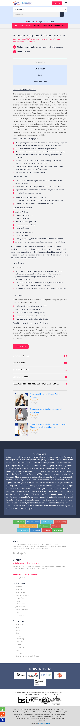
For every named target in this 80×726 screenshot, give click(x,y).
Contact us (49, 21)
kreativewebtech (44, 723)
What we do (20, 589)
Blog (17, 627)
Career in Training (60, 522)
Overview (19, 587)
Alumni (18, 612)
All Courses (25, 26)
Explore (30, 21)
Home (16, 26)
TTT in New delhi (23, 530)
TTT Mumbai (56, 526)
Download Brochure (22, 610)
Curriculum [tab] (40, 68)
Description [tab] (40, 62)
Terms (18, 601)
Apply (17, 650)
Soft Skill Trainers (19, 522)
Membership (20, 639)
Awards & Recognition (23, 595)
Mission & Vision (21, 592)
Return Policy (20, 604)
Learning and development (28, 526)
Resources (19, 642)
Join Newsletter (21, 607)
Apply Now (57, 3)
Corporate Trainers (33, 522)
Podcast (18, 636)
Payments (19, 653)
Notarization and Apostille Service (27, 656)
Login (39, 21)
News (18, 633)
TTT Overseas (57, 530)
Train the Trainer (47, 522)
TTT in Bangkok (35, 530)
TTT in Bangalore (44, 526)
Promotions (20, 647)
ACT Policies (20, 615)
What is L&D (20, 624)
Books (18, 630)
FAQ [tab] (40, 75)
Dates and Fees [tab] (40, 81)
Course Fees (20, 598)
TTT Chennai (46, 530)
